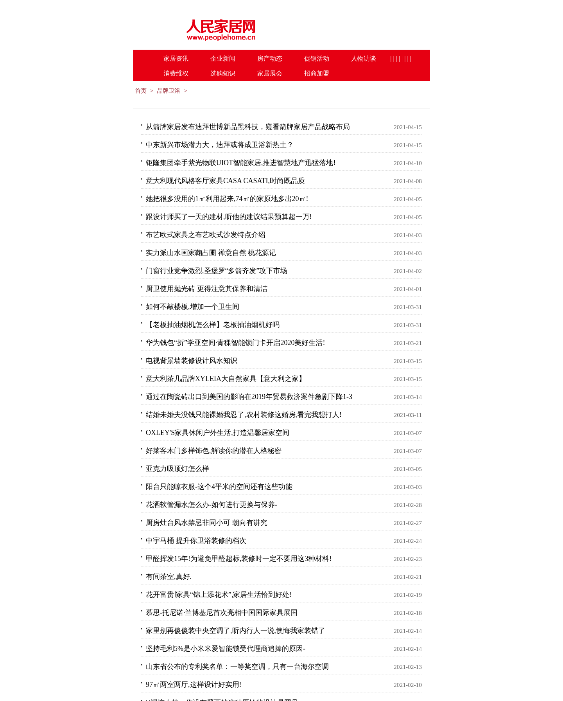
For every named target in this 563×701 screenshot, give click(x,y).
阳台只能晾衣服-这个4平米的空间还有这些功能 (219, 487)
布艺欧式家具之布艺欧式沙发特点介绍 (205, 235)
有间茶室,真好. (169, 577)
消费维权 (175, 73)
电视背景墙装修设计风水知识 (191, 361)
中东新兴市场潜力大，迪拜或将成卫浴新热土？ (220, 145)
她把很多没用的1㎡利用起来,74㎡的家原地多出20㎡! (227, 199)
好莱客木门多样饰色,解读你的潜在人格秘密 (214, 451)
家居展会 (269, 73)
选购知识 (222, 73)
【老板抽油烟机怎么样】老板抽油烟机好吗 (213, 325)
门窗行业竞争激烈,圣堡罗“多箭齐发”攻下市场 (216, 271)
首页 (141, 90)
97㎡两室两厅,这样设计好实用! (194, 684)
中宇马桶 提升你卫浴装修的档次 (196, 541)
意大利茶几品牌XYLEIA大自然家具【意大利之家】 (226, 379)
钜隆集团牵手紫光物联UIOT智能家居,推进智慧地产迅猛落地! (240, 163)
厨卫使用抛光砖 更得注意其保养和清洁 (206, 289)
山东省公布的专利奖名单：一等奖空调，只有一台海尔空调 (237, 666)
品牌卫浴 (168, 90)
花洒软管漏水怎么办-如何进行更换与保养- (211, 505)
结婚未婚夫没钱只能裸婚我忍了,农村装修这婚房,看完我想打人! (244, 415)
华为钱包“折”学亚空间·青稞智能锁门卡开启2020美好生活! (235, 343)
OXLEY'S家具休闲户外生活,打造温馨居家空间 (217, 433)
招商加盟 (316, 73)
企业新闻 (222, 58)
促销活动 (316, 58)
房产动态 (269, 58)
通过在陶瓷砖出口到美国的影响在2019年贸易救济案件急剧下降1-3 (249, 397)
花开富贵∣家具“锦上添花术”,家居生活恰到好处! (219, 595)
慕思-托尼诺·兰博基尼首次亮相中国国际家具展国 (222, 613)
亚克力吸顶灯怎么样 (177, 469)
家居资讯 (175, 58)
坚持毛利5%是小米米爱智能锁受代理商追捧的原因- (225, 648)
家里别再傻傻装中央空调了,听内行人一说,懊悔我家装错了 (235, 630)
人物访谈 (363, 58)
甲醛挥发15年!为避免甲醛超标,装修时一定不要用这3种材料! (239, 559)
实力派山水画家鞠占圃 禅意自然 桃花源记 (211, 253)
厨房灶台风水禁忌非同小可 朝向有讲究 (206, 523)
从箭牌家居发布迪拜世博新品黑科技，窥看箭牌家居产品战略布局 (248, 127)
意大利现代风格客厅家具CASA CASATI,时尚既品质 (225, 181)
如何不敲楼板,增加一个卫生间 (192, 307)
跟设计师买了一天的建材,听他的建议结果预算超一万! (229, 217)
